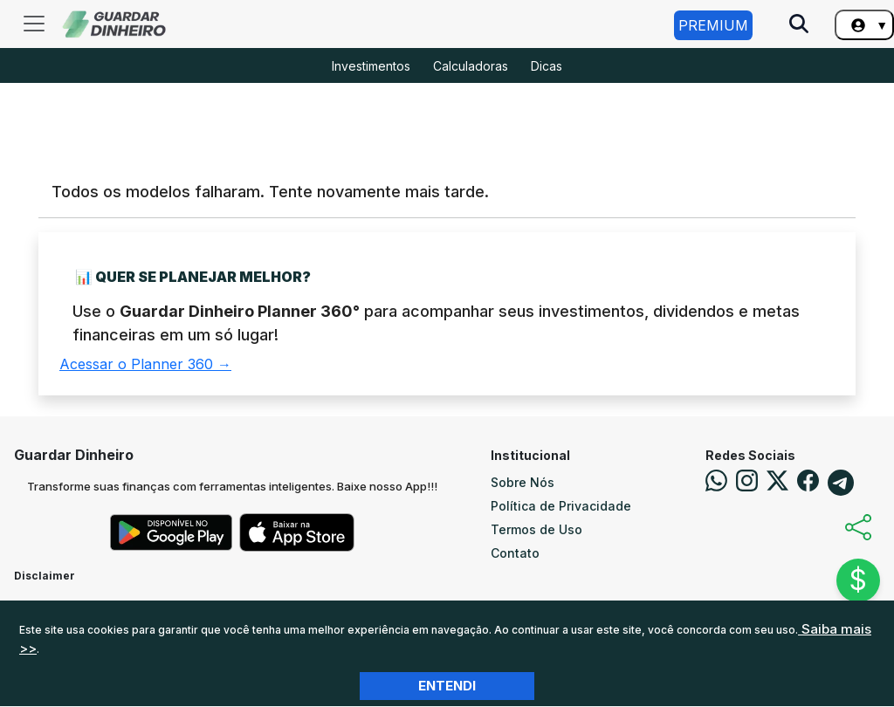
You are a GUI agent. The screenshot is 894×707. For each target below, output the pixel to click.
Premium (713, 25)
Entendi (447, 685)
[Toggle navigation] (34, 23)
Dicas (546, 65)
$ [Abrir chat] (858, 580)
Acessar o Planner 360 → (145, 364)
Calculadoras (470, 65)
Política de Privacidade (561, 505)
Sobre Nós (522, 482)
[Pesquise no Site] (798, 25)
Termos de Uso (536, 529)
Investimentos (371, 65)
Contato (515, 553)
